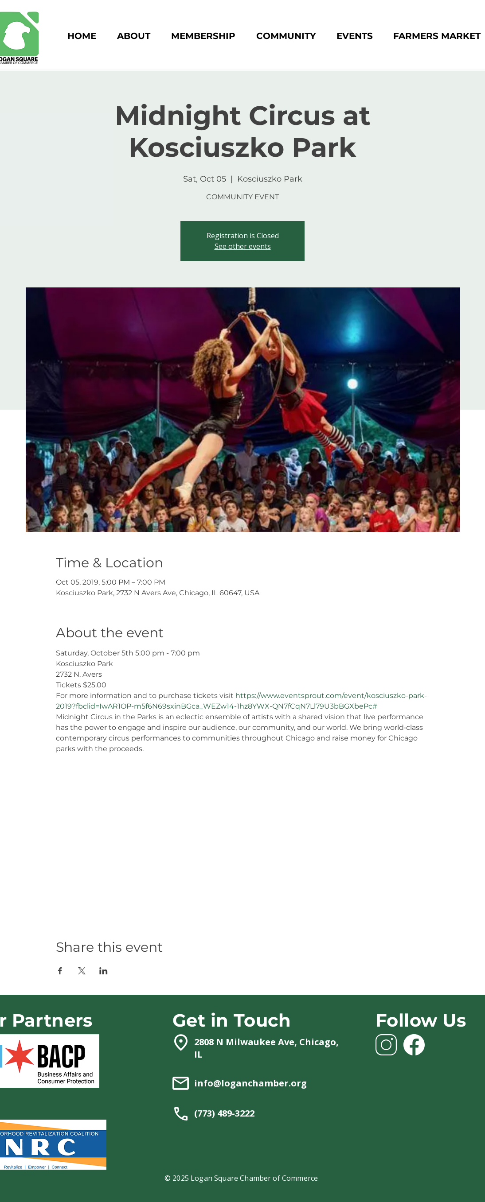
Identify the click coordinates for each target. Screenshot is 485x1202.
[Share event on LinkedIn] (103, 970)
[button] (203, 36)
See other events (243, 246)
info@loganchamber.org (250, 1083)
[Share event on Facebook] (60, 970)
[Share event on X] (82, 970)
